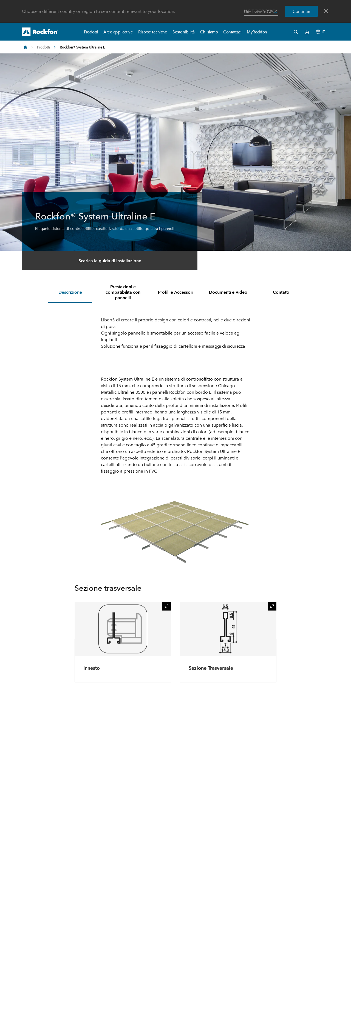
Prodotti (91, 32)
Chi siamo (209, 32)
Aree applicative (118, 32)
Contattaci (232, 32)
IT (320, 31)
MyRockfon (257, 32)
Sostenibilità (183, 32)
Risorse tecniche (152, 32)
